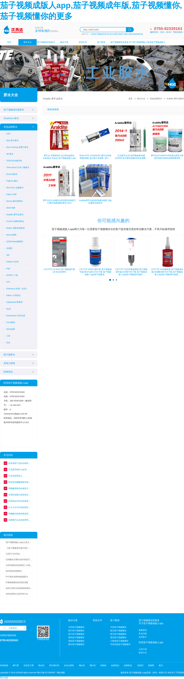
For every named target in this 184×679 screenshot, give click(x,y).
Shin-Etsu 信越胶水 (15, 187)
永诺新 (9, 248)
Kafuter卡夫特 (12, 262)
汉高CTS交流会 (13, 554)
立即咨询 (13, 628)
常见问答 (143, 633)
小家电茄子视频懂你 (119, 641)
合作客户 (143, 637)
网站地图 (61, 672)
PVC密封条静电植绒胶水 (17, 577)
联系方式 (143, 652)
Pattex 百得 (11, 194)
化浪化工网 (29, 665)
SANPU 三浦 (12, 275)
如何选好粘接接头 (14, 571)
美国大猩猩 (9, 363)
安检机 (103, 665)
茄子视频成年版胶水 (14, 109)
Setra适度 (10, 329)
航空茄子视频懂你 (76, 644)
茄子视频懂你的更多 (120, 42)
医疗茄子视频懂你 (76, 630)
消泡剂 (140, 665)
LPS (8, 282)
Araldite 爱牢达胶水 (15, 214)
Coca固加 (10, 322)
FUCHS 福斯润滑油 (15, 221)
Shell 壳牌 (10, 208)
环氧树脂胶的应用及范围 (17, 582)
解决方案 (64, 42)
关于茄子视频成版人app (138, 45)
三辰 (8, 336)
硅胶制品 (115, 665)
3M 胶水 (10, 154)
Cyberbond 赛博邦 (14, 302)
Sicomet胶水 (12, 174)
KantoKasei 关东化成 (15, 315)
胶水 (161, 665)
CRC (8, 134)
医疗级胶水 (9, 354)
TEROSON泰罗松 (14, 161)
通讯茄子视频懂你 (76, 637)
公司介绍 (143, 649)
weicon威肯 (11, 235)
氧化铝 (41, 665)
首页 (9, 42)
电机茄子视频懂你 (76, 641)
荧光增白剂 (54, 665)
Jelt (7, 255)
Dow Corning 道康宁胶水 (17, 147)
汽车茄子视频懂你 (76, 627)
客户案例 (101, 42)
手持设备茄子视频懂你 (120, 644)
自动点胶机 (69, 665)
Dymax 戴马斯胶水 (14, 201)
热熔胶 (151, 665)
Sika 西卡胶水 (12, 140)
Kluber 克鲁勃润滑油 (15, 228)
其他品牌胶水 (10, 127)
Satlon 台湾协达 (13, 295)
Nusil (8, 309)
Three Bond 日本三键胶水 (17, 167)
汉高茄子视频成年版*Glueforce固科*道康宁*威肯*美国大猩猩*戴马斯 (117, 34)
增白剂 (82, 665)
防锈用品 (8, 372)
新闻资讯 (143, 630)
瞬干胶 (16, 665)
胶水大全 (28, 42)
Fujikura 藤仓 (12, 181)
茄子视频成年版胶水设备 (46, 45)
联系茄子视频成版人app (156, 45)
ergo (8, 268)
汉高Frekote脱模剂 (14, 241)
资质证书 (83, 42)
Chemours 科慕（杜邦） (17, 288)
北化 (8, 342)
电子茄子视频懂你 (76, 634)
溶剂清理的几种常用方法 (17, 594)
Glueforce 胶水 (11, 118)
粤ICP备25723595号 (46, 672)
